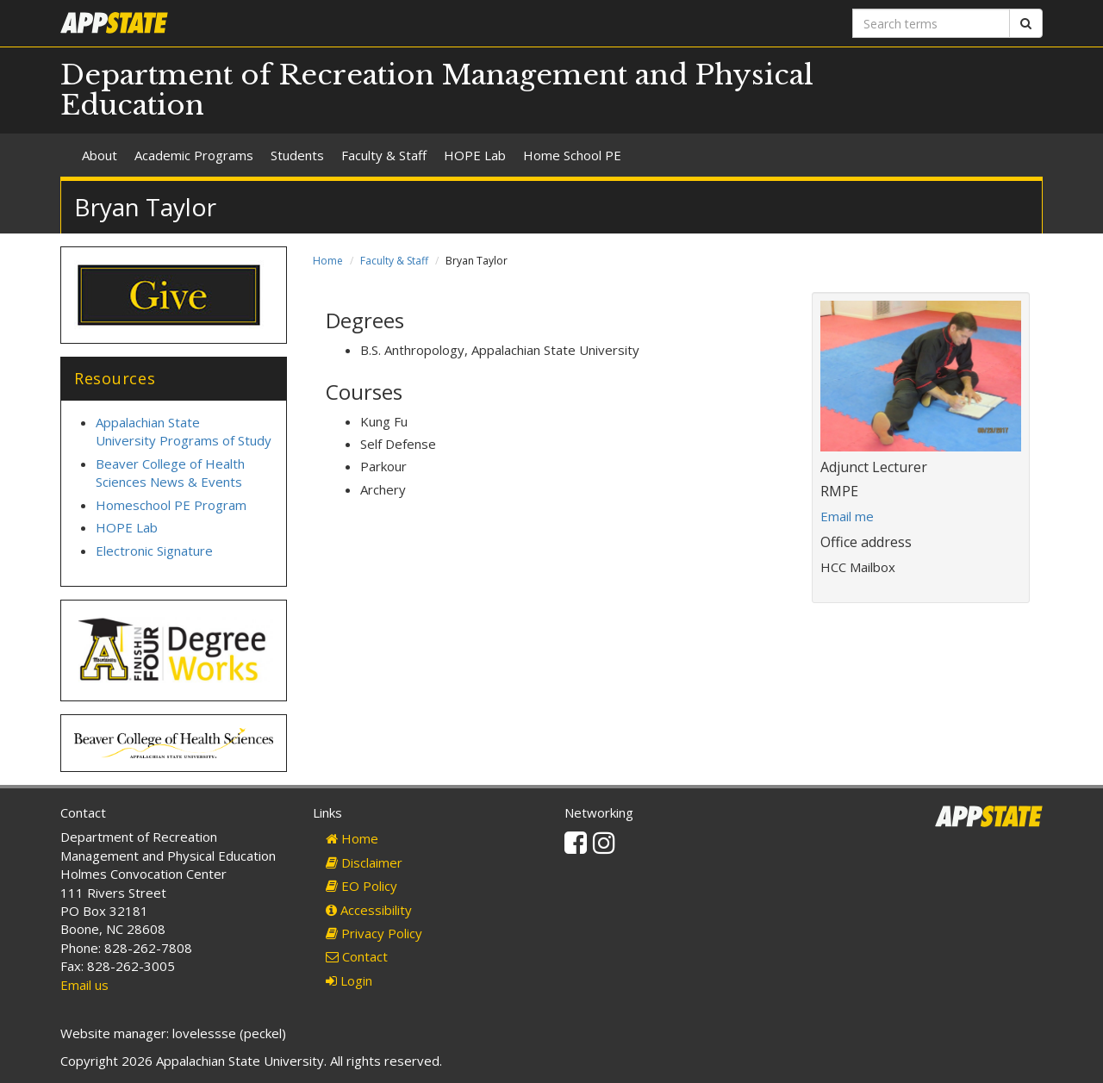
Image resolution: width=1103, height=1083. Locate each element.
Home (328, 260)
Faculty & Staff (384, 155)
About (99, 155)
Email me (847, 516)
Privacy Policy (374, 933)
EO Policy (361, 885)
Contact (357, 956)
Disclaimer (364, 862)
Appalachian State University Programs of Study (183, 431)
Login (349, 980)
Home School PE (572, 155)
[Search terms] (931, 23)
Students (297, 155)
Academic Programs (193, 155)
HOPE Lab (475, 155)
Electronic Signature (154, 550)
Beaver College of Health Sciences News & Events (170, 472)
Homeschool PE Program (171, 504)
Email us (84, 984)
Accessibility (369, 909)
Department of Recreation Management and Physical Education (436, 90)
